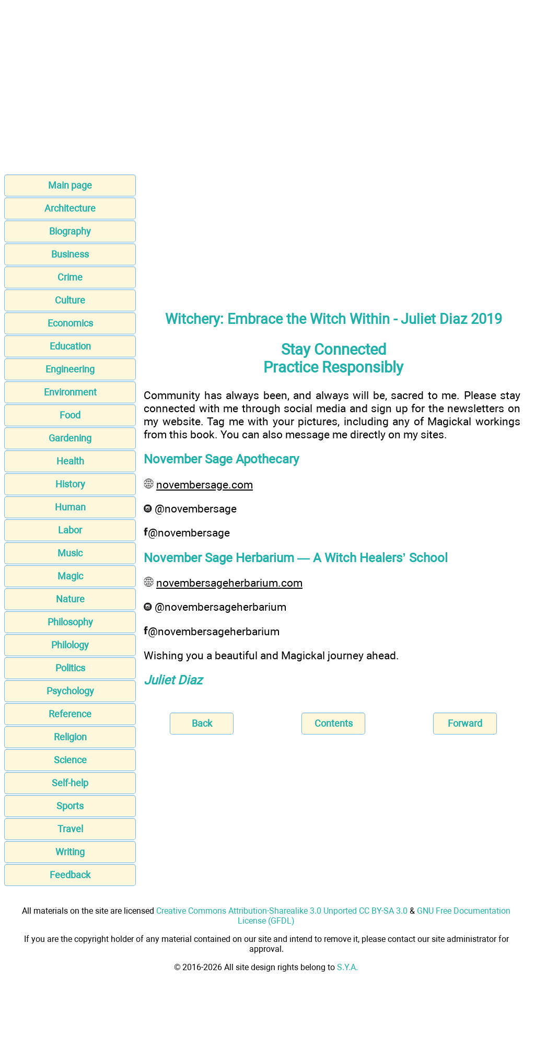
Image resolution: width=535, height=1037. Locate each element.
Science (70, 759)
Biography (70, 231)
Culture (70, 300)
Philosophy (70, 621)
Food (70, 415)
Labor (70, 530)
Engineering (70, 369)
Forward (465, 723)
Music (70, 552)
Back (202, 723)
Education (70, 346)
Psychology (70, 690)
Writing (70, 851)
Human (70, 507)
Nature (70, 598)
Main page (70, 185)
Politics (70, 667)
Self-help (70, 782)
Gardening (70, 438)
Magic (70, 575)
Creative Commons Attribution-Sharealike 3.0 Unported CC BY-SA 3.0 (282, 911)
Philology (70, 644)
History (70, 484)
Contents (334, 723)
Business (70, 254)
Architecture (70, 208)
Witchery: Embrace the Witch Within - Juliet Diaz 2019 (333, 319)
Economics (70, 323)
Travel (70, 828)
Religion (70, 736)
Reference (70, 713)
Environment (70, 392)
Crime (70, 277)
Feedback (70, 874)
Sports (70, 805)
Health (70, 461)
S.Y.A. (347, 967)
